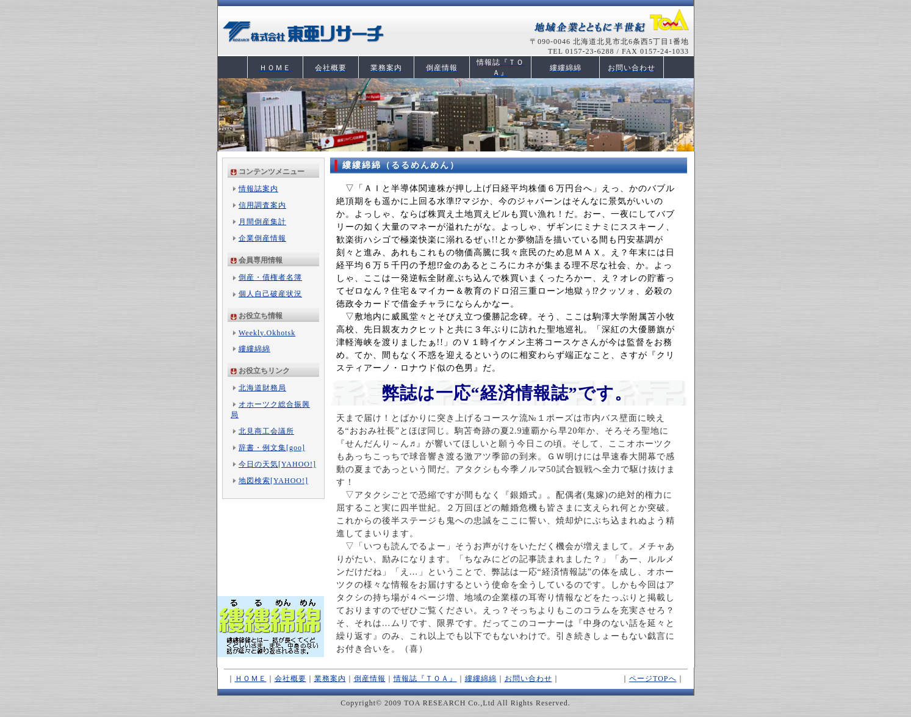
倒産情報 (370, 678)
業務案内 (330, 678)
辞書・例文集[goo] (272, 447)
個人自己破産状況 (270, 293)
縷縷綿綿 (254, 348)
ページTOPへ (652, 678)
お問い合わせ (528, 678)
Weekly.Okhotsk (267, 333)
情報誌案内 (258, 188)
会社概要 (290, 678)
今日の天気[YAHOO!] (277, 464)
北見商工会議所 (266, 431)
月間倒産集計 (262, 221)
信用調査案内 (262, 205)
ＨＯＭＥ (251, 678)
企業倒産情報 (262, 238)
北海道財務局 (262, 388)
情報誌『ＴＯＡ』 (425, 678)
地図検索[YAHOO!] (273, 480)
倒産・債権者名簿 (270, 277)
